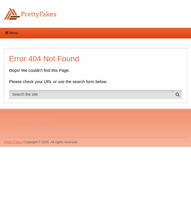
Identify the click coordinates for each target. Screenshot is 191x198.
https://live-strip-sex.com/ (26, 120)
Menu (13, 33)
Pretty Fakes (13, 142)
